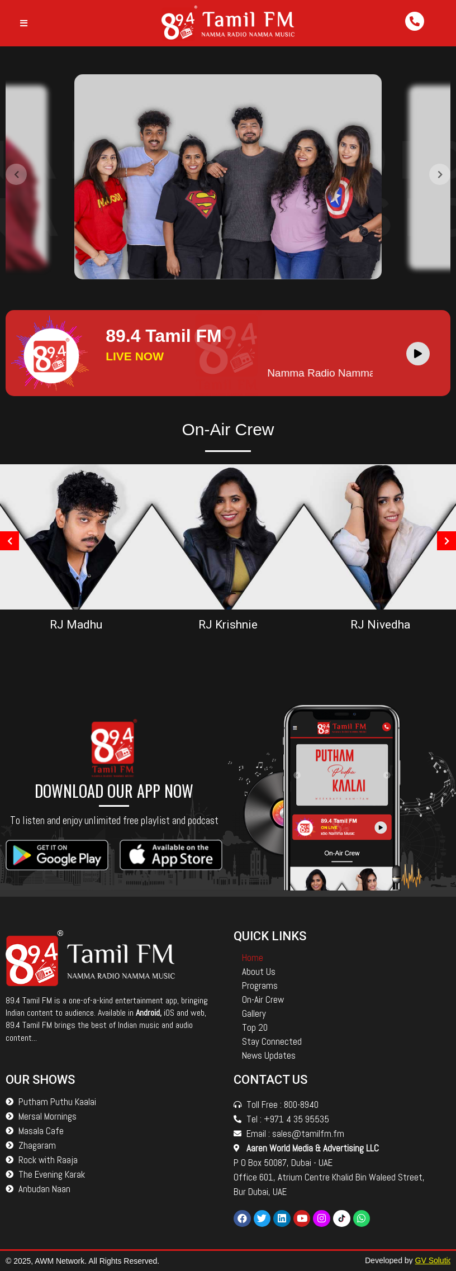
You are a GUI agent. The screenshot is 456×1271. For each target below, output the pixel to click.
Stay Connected (272, 1041)
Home (252, 957)
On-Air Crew (263, 999)
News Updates (269, 1055)
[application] (421, 353)
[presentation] (16, 178)
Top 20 (255, 1027)
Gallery (254, 1013)
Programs (260, 985)
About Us (259, 971)
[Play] (418, 353)
